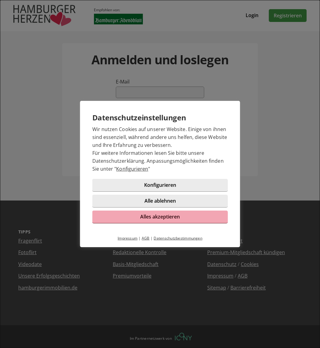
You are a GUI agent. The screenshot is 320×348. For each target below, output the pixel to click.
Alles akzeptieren (160, 216)
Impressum (127, 238)
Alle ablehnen (160, 200)
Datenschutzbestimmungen (178, 238)
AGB (146, 238)
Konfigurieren (132, 168)
